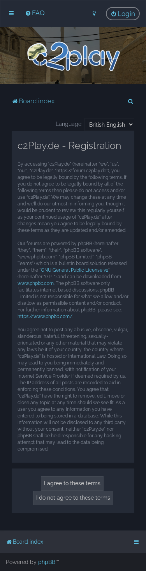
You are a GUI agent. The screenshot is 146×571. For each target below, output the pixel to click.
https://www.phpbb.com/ (45, 316)
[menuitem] (35, 13)
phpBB (46, 562)
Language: (69, 124)
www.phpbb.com (36, 283)
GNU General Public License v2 (74, 270)
